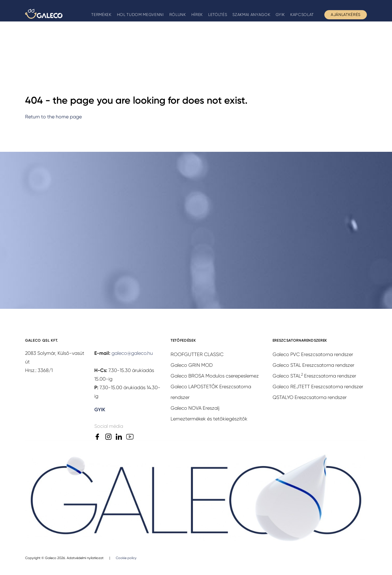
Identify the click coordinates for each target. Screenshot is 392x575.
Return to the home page (53, 117)
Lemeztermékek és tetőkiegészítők (209, 419)
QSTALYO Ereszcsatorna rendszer (310, 397)
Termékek (101, 14)
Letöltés (217, 14)
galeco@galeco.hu (132, 353)
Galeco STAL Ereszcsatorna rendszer (313, 365)
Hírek (197, 14)
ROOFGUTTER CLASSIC (197, 354)
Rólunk (177, 14)
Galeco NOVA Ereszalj (195, 408)
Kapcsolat (302, 14)
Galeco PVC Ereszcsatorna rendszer (313, 354)
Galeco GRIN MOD (192, 365)
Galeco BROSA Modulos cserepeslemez (215, 376)
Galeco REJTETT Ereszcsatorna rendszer (318, 386)
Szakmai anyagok (251, 14)
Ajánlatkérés (345, 14)
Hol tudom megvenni (140, 14)
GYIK (280, 14)
